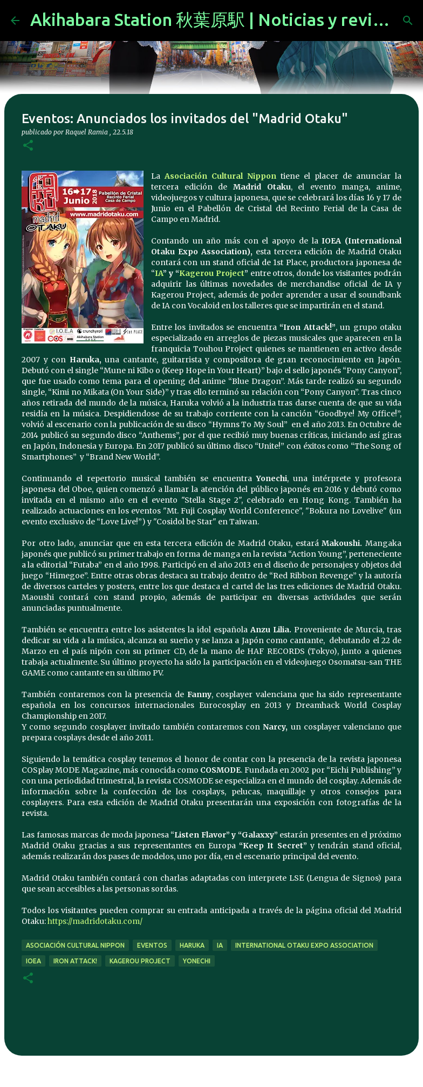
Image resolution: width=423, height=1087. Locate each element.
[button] (28, 146)
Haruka (192, 945)
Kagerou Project (211, 273)
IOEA (33, 960)
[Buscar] (407, 20)
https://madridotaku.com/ (94, 921)
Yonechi (196, 960)
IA (159, 273)
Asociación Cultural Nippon (220, 176)
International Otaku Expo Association (304, 945)
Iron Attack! (75, 960)
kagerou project (140, 960)
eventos (152, 945)
